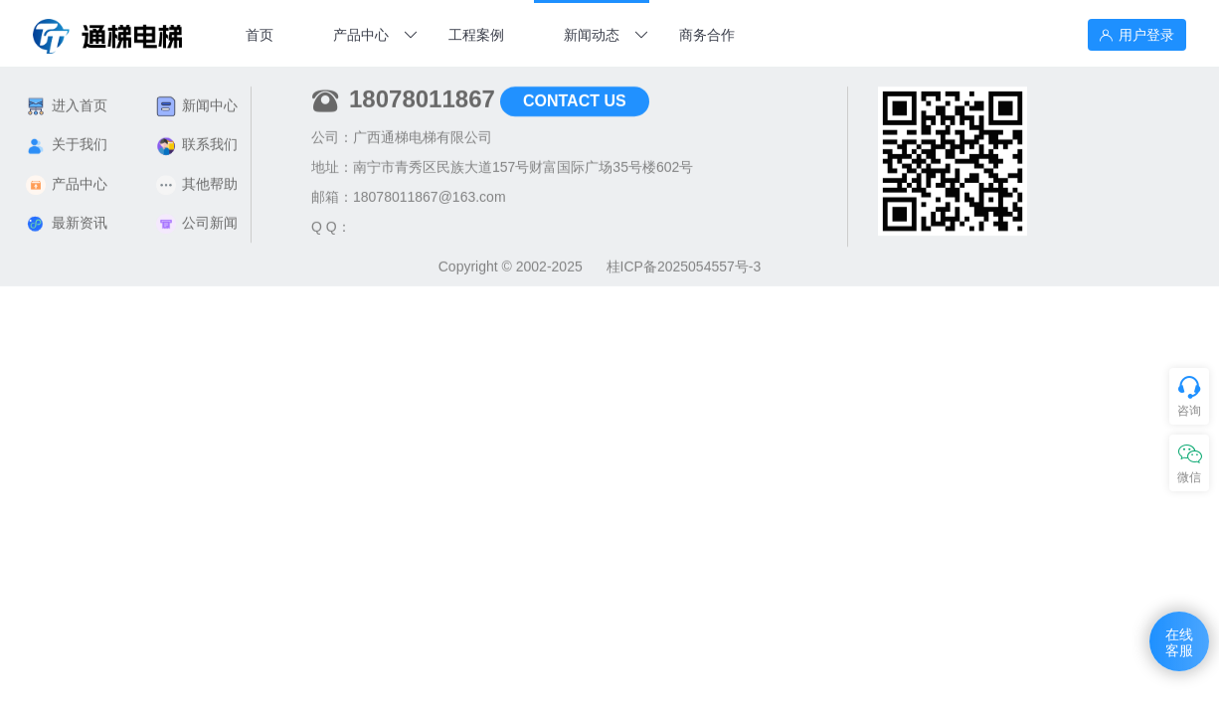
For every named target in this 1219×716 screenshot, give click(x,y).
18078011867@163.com (429, 190)
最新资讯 (66, 216)
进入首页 (66, 99)
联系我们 (197, 137)
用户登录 (1137, 35)
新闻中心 (197, 99)
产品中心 (66, 177)
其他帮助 (197, 177)
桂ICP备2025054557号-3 (684, 260)
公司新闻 (197, 216)
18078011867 (422, 92)
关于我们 (66, 137)
